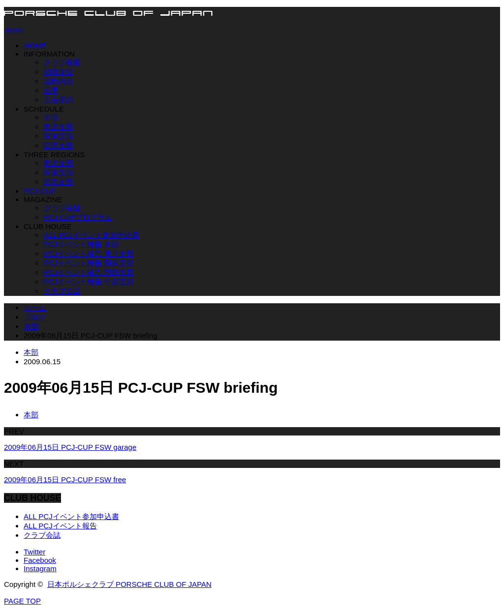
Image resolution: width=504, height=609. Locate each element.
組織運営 (58, 71)
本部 (50, 117)
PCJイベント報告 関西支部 (88, 272)
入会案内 (58, 99)
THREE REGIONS (54, 154)
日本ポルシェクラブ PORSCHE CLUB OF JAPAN (129, 584)
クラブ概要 (61, 62)
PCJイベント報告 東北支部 (88, 253)
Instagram (40, 568)
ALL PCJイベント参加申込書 (91, 235)
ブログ (35, 317)
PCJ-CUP (40, 191)
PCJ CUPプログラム (77, 217)
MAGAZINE (43, 199)
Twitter (34, 552)
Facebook (40, 560)
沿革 (50, 90)
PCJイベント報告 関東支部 (88, 263)
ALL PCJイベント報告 (60, 526)
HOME (35, 45)
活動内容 (58, 81)
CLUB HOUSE (48, 226)
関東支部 (58, 136)
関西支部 (58, 145)
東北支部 (58, 126)
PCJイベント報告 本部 (81, 244)
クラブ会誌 (61, 207)
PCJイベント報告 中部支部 (88, 281)
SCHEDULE (44, 109)
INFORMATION (49, 54)
